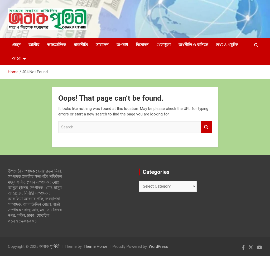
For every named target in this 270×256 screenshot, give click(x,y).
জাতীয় (33, 45)
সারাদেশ (102, 45)
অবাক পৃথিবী (49, 246)
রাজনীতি (81, 45)
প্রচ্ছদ (16, 45)
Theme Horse (95, 246)
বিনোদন (142, 45)
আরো (16, 58)
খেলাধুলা (163, 45)
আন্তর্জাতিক (56, 45)
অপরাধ (122, 45)
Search (206, 127)
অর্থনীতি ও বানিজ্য (193, 45)
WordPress (158, 246)
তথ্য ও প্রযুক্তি (227, 45)
